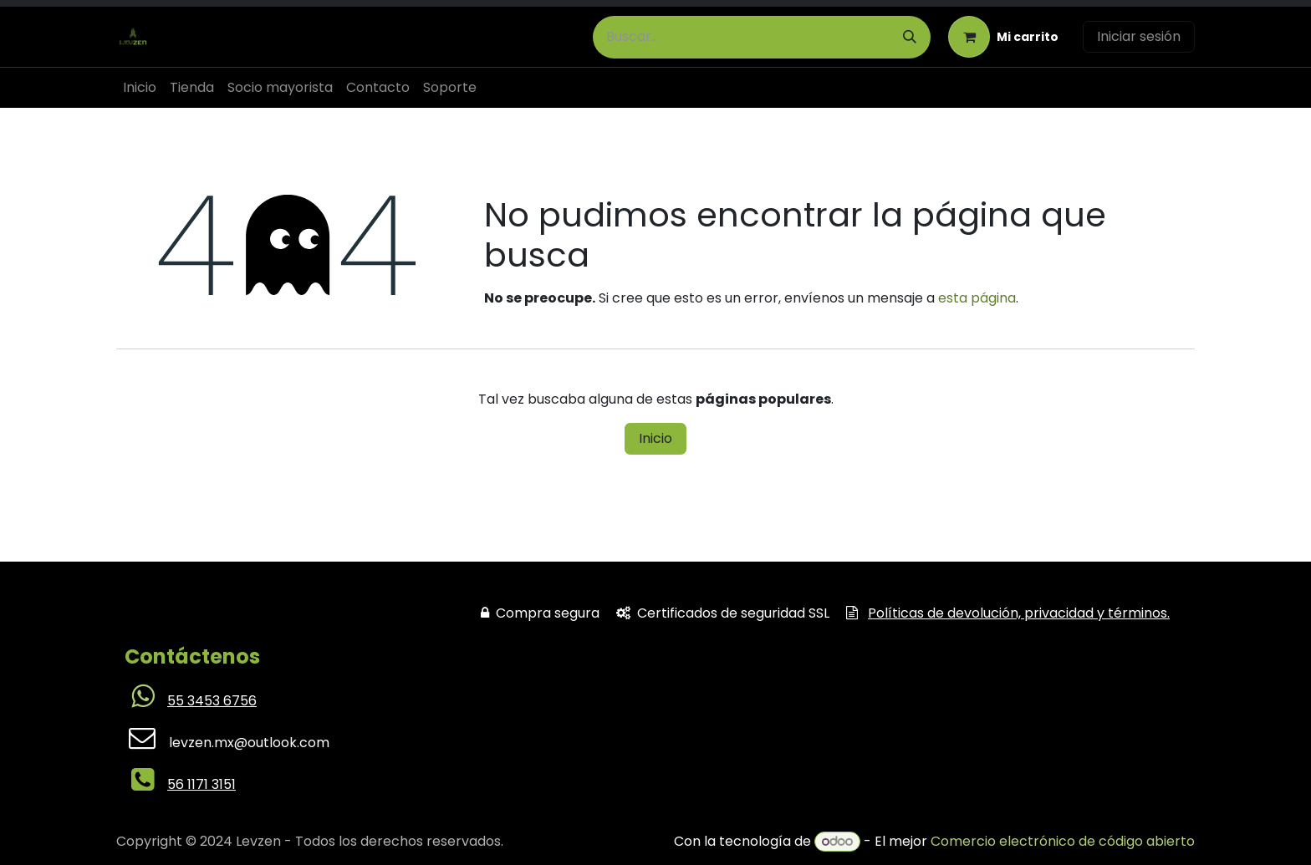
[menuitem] (139, 87)
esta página (977, 298)
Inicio (655, 438)
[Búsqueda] (910, 37)
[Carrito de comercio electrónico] (1003, 37)
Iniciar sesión (1139, 36)
